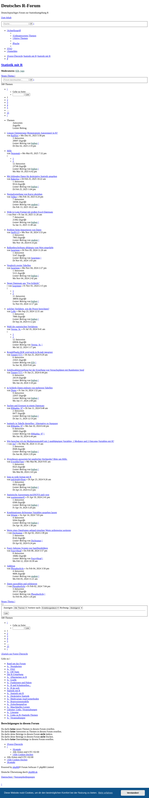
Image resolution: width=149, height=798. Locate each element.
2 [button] (7, 100)
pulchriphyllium (18, 479)
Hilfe (9, 151)
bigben (34, 143)
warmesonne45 (18, 497)
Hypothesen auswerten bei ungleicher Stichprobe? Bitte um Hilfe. (37, 459)
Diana (13, 390)
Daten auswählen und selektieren (22, 584)
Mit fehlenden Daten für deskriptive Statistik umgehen (32, 176)
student (34, 204)
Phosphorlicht (17, 568)
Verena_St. (16, 329)
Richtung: (71, 608)
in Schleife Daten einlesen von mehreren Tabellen (30, 388)
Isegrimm (15, 250)
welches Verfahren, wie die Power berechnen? (28, 309)
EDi (17, 71)
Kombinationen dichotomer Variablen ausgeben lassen (32, 512)
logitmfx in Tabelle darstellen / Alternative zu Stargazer (32, 423)
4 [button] (7, 105)
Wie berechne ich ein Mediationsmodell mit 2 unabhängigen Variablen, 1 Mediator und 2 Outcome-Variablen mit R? (60, 441)
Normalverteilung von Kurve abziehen (24, 194)
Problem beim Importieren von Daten (24, 230)
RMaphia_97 (17, 408)
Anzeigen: (15, 608)
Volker (14, 197)
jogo (22, 71)
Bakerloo (15, 179)
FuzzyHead (16, 550)
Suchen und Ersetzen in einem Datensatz (25, 405)
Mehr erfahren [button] (105, 793)
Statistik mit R (12, 65)
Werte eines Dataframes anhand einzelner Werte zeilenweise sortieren (39, 530)
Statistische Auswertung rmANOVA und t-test (28, 494)
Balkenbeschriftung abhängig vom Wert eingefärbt (30, 247)
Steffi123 (15, 232)
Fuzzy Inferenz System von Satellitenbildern (27, 548)
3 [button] (7, 102)
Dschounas (17, 533)
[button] (7, 89)
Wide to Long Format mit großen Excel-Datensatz (30, 212)
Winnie (14, 515)
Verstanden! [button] (133, 793)
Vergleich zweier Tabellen (19, 265)
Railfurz (14, 135)
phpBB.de (32, 772)
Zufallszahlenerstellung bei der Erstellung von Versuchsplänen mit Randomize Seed (45, 370)
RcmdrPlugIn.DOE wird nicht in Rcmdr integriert (30, 352)
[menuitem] (24, 35)
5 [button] (7, 107)
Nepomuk (15, 153)
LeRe (13, 311)
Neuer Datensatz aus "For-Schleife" (23, 283)
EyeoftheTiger (17, 461)
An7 (14, 444)
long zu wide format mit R (19, 477)
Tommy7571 (17, 355)
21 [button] (8, 113)
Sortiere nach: (43, 608)
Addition (11, 566)
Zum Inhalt (6, 17)
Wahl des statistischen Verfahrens (22, 326)
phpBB (16, 767)
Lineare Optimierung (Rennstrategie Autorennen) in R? (32, 133)
